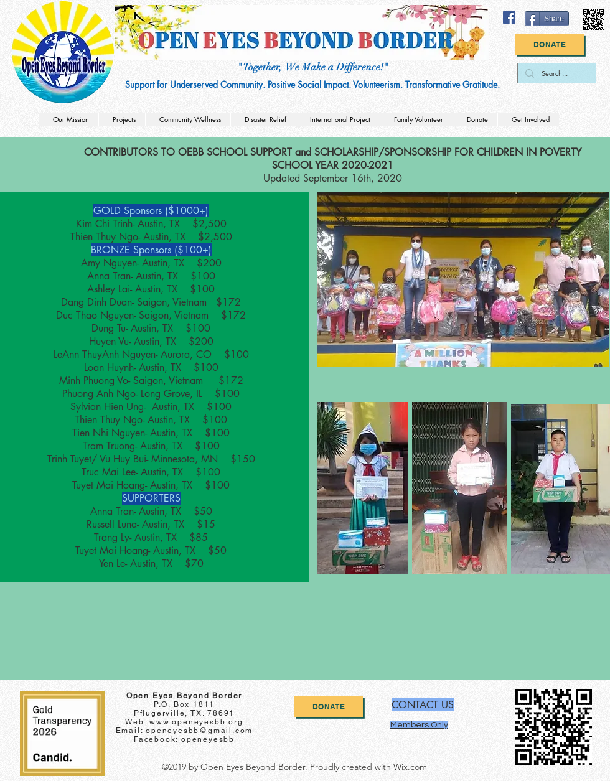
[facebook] (509, 17)
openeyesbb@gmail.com (199, 730)
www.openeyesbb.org (196, 722)
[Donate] (549, 44)
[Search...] (556, 73)
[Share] (547, 18)
